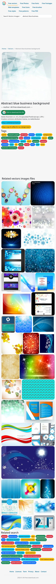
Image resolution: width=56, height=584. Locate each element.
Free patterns (24, 11)
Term (25, 572)
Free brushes (37, 7)
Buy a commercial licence (11, 123)
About (37, 572)
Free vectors (12, 3)
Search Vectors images (11, 16)
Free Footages (47, 3)
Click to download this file (13, 112)
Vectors (10, 49)
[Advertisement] (28, 33)
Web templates (13, 7)
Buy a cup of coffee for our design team (16, 127)
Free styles (12, 11)
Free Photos (24, 3)
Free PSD (35, 11)
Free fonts (35, 3)
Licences (18, 572)
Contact (44, 572)
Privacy (30, 572)
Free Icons (25, 7)
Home (4, 49)
